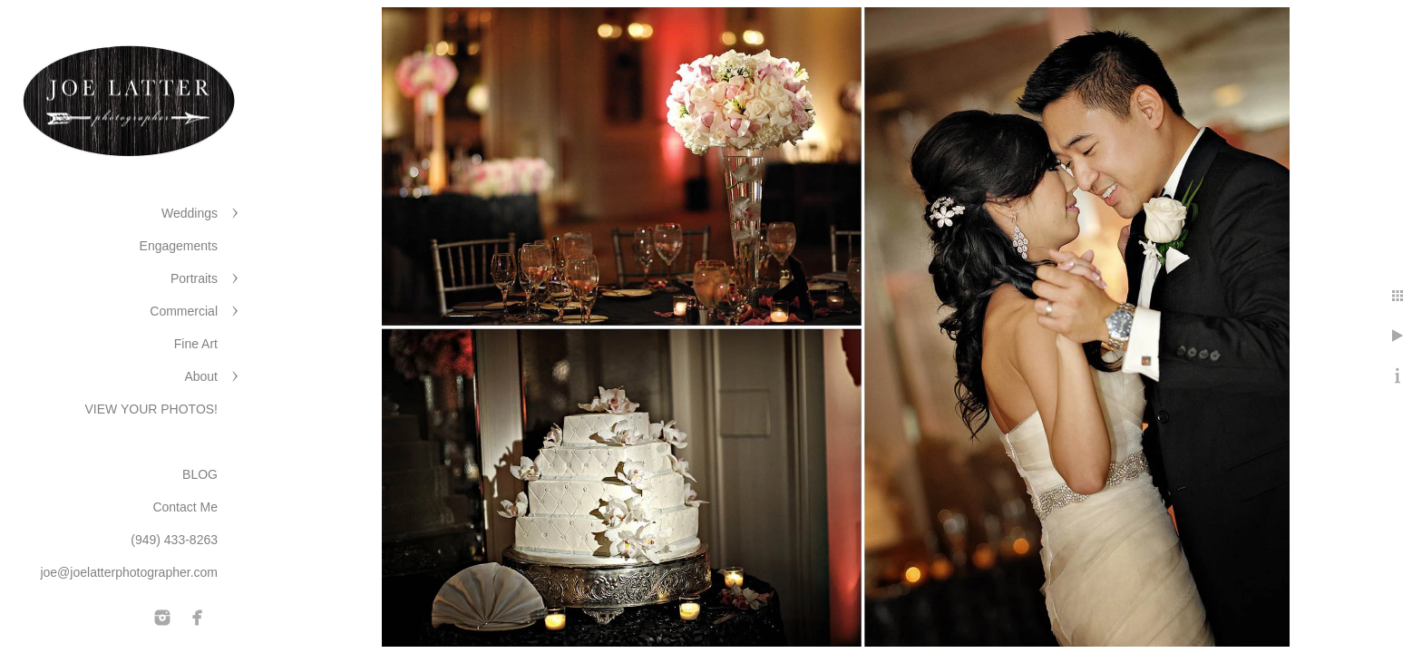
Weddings (189, 213)
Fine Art (196, 343)
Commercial (184, 311)
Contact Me (185, 507)
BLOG (200, 474)
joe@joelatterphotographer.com (129, 572)
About (201, 376)
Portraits (194, 278)
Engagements (179, 246)
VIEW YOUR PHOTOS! (151, 409)
